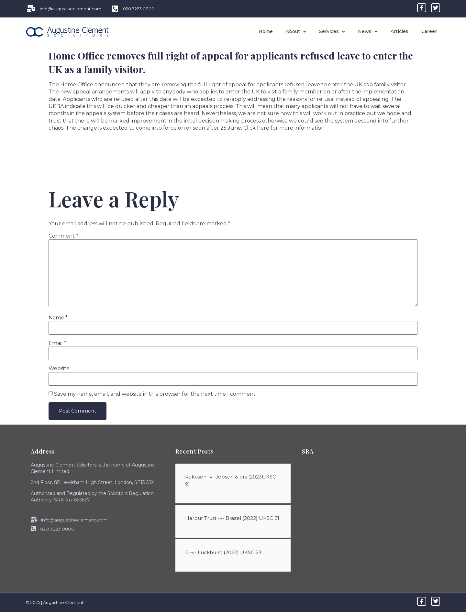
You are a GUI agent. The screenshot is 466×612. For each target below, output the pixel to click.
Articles (399, 31)
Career (429, 31)
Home (266, 31)
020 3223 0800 (53, 529)
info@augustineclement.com (69, 520)
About (296, 31)
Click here (256, 128)
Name (58, 317)
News (368, 31)
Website (59, 368)
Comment (63, 236)
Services (332, 31)
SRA (308, 452)
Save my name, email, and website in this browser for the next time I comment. (155, 394)
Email (57, 343)
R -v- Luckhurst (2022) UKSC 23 (223, 552)
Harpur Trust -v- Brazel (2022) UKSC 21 (232, 518)
